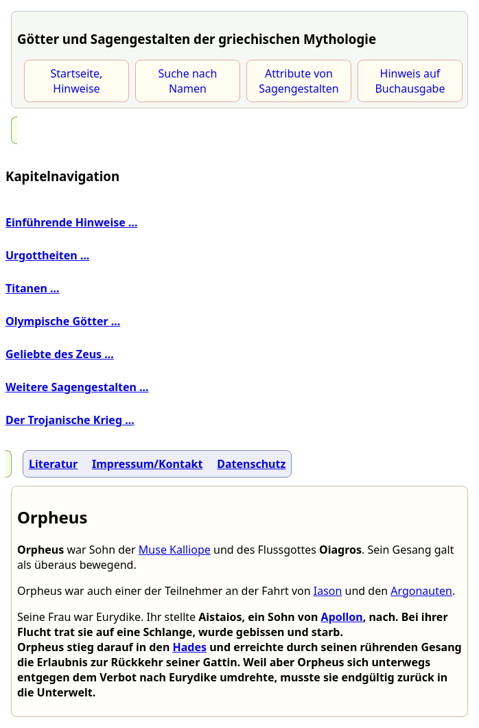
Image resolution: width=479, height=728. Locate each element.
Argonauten (421, 590)
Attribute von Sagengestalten (299, 81)
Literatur (53, 463)
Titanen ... (32, 288)
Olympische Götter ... (62, 321)
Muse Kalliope (175, 549)
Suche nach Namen (188, 81)
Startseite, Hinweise (77, 81)
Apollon (342, 616)
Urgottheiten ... (47, 255)
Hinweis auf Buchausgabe (410, 81)
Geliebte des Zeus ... (59, 354)
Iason (328, 590)
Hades (189, 647)
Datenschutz (251, 463)
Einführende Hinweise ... (71, 222)
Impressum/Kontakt (147, 463)
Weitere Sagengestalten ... (77, 387)
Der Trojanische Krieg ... (70, 419)
